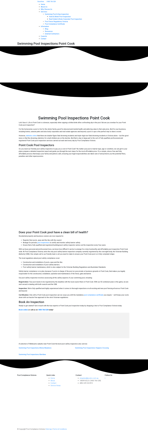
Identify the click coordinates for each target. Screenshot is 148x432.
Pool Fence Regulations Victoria (56, 21)
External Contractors (52, 34)
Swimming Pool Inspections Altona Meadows (35, 348)
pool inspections (43, 243)
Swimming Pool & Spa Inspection (57, 14)
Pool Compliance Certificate (55, 24)
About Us (44, 7)
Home (43, 4)
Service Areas (55, 385)
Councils (44, 36)
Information (45, 26)
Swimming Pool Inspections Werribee (32, 354)
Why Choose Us (46, 9)
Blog (46, 29)
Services (44, 12)
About (52, 381)
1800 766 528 (43, 310)
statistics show (31, 136)
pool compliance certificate (93, 295)
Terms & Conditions (60, 429)
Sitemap (49, 429)
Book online (23, 310)
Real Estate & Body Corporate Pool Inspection (65, 19)
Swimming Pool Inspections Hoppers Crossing (92, 348)
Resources (49, 31)
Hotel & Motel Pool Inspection (60, 17)
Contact (43, 39)
